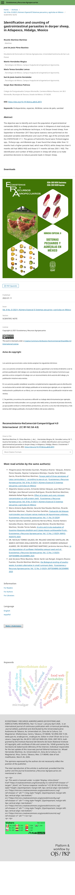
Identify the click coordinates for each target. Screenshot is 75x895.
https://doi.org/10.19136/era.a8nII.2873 (25, 102)
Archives (15, 10)
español (7, 648)
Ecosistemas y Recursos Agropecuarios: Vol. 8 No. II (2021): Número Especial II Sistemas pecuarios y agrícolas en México (39, 516)
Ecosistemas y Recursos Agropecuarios (22, 2)
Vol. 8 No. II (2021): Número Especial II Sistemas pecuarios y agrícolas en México (33, 12)
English (7, 644)
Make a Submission (13, 660)
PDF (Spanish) (11, 319)
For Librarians (9, 629)
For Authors (8, 625)
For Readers (8, 621)
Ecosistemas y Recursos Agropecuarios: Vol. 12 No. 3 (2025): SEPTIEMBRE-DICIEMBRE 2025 (39, 602)
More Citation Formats (12, 486)
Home (6, 10)
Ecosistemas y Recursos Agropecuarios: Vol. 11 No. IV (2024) (34, 551)
